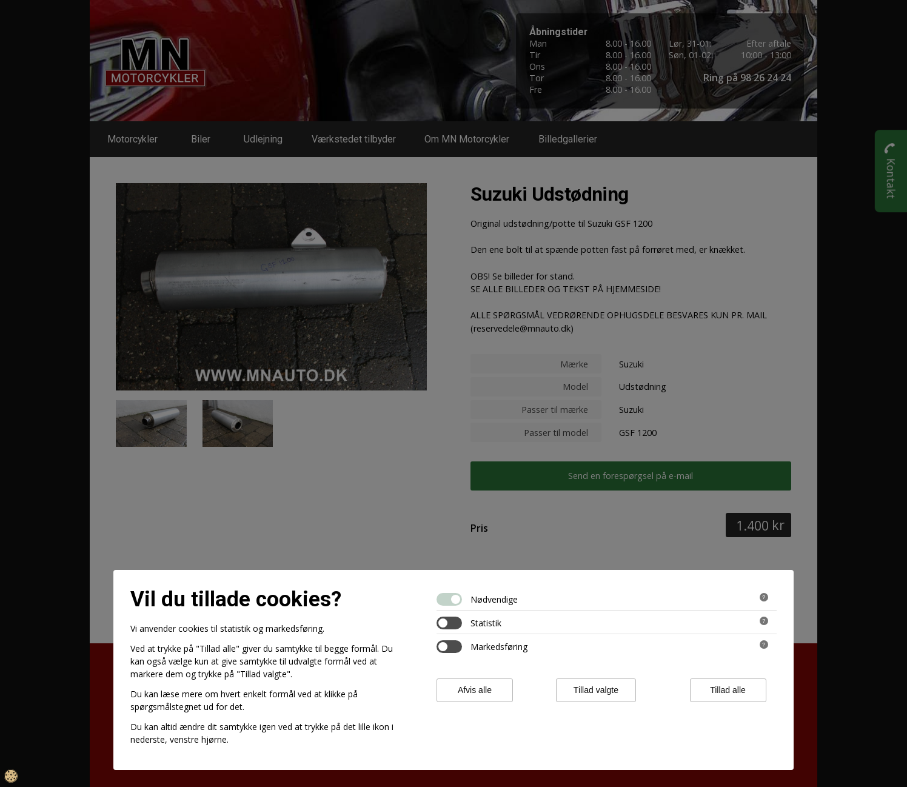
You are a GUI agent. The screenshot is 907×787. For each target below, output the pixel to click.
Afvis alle (475, 690)
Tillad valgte (596, 690)
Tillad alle (728, 690)
